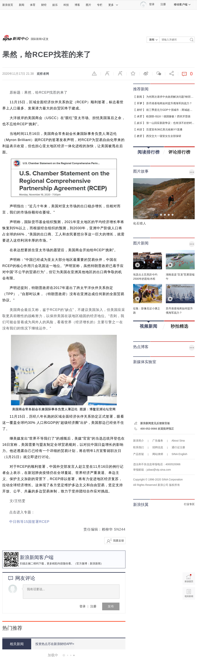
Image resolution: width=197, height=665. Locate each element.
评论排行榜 (179, 152)
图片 (88, 4)
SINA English (179, 454)
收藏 (132, 73)
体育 (32, 4)
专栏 (99, 4)
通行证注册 (178, 447)
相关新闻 (17, 644)
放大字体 (120, 73)
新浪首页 (7, 4)
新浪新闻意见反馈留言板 (155, 423)
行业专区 (189, 504)
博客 (77, 4)
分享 (171, 73)
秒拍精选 (179, 326)
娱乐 (55, 4)
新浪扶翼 (141, 504)
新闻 (21, 4)
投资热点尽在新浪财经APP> (54, 644)
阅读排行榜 (149, 150)
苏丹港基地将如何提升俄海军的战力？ (169, 103)
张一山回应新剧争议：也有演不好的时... (170, 122)
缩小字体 (107, 73)
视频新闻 (148, 324)
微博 (145, 73)
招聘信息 (157, 447)
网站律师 (157, 454)
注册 (163, 4)
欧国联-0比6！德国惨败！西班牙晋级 (168, 116)
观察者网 (43, 73)
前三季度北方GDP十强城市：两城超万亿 (170, 109)
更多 (113, 4)
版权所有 (174, 484)
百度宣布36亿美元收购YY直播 (164, 129)
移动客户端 (182, 4)
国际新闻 (36, 38)
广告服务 (157, 440)
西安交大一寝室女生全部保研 (163, 136)
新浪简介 (138, 440)
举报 (94, 73)
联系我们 (138, 447)
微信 (158, 73)
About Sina (178, 440)
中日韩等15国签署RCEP (29, 522)
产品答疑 (138, 454)
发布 (111, 606)
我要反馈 (118, 540)
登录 (82, 606)
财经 (44, 4)
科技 (66, 4)
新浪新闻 (95, 563)
